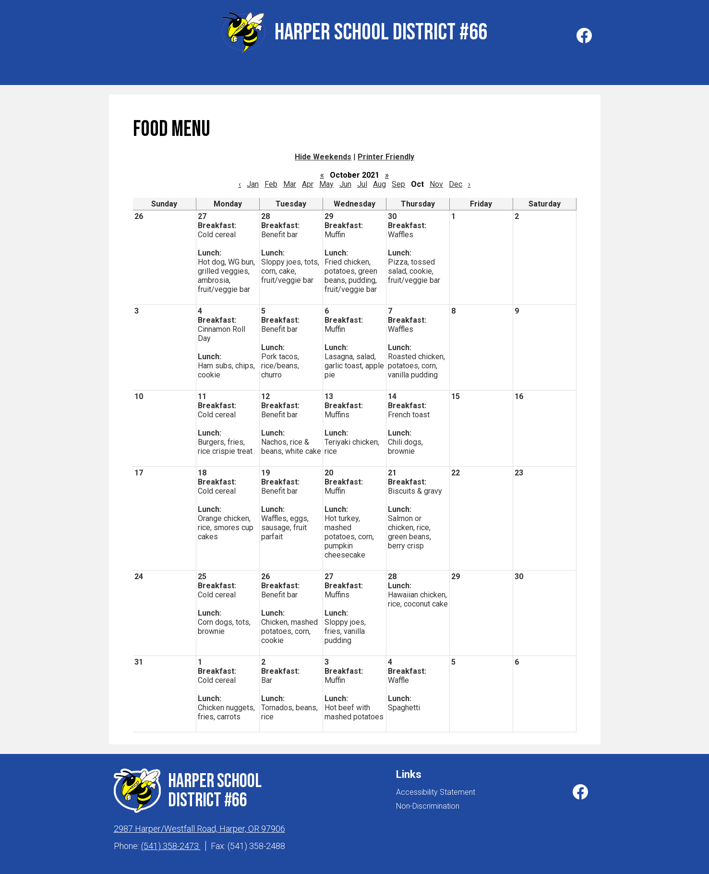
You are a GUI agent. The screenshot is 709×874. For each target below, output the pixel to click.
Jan (253, 181)
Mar (289, 181)
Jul (362, 181)
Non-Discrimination (427, 803)
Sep (398, 181)
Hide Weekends (323, 154)
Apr (307, 181)
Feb (270, 181)
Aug (379, 181)
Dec (455, 181)
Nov (436, 181)
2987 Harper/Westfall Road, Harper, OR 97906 (199, 826)
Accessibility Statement (435, 789)
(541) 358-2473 (171, 843)
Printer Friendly (386, 154)
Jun (345, 181)
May (326, 181)
